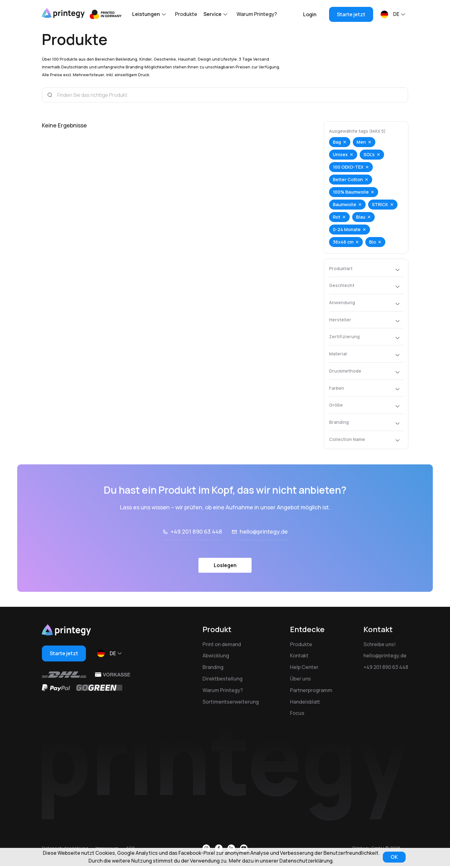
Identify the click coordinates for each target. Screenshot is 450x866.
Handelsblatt (305, 701)
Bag (338, 142)
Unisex (341, 154)
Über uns (300, 678)
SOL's (370, 154)
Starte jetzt (351, 14)
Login (310, 14)
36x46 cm (344, 242)
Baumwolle (346, 204)
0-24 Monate (348, 229)
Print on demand (221, 644)
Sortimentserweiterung (230, 701)
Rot (338, 217)
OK (394, 857)
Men (363, 142)
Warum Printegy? (257, 14)
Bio (374, 242)
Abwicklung (215, 655)
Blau (362, 217)
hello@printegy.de (264, 550)
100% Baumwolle (352, 192)
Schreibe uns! (379, 644)
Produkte (186, 14)
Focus (297, 713)
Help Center (304, 667)
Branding (212, 667)
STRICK (381, 204)
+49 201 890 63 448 (196, 550)
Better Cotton (349, 179)
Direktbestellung (222, 678)
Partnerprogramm (311, 690)
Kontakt (299, 655)
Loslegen (225, 583)
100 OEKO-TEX (349, 167)
